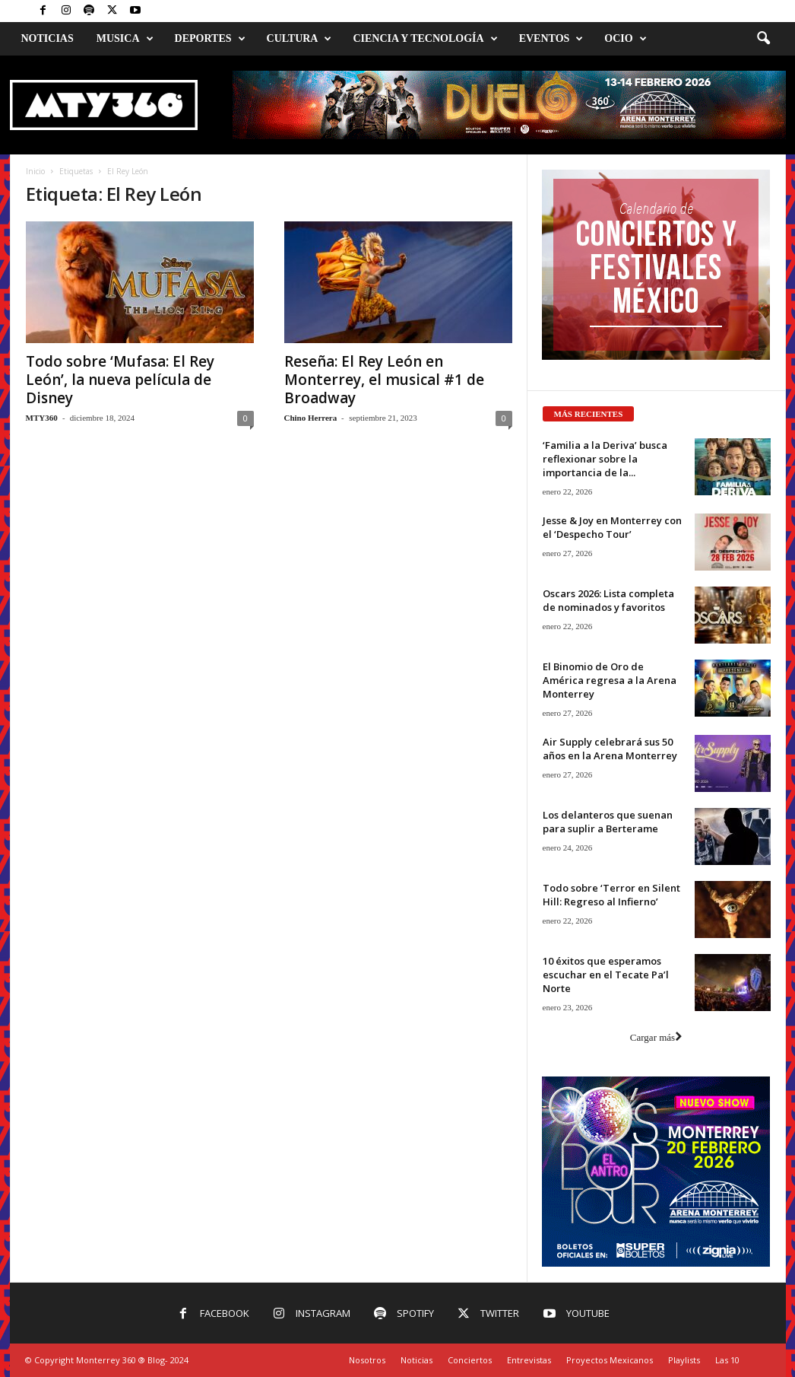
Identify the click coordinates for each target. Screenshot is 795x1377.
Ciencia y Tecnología (425, 39)
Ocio (625, 39)
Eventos (551, 39)
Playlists (684, 1360)
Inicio (35, 171)
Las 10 (727, 1360)
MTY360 (42, 417)
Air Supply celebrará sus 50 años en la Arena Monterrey (610, 748)
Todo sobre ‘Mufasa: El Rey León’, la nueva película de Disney (120, 379)
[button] (763, 39)
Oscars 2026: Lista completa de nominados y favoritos (608, 600)
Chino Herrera (310, 417)
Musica (125, 39)
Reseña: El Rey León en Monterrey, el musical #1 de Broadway (384, 379)
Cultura (299, 39)
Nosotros (367, 1360)
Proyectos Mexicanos (609, 1360)
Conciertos (470, 1360)
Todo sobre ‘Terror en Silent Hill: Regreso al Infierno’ (611, 894)
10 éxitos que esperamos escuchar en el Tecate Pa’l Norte (606, 974)
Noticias (47, 38)
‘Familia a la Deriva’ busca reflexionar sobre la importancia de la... (605, 458)
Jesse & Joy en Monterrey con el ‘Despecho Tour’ (612, 527)
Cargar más (656, 1037)
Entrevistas (529, 1360)
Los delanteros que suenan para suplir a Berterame (608, 821)
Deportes (210, 39)
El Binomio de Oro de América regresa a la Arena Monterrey (609, 680)
